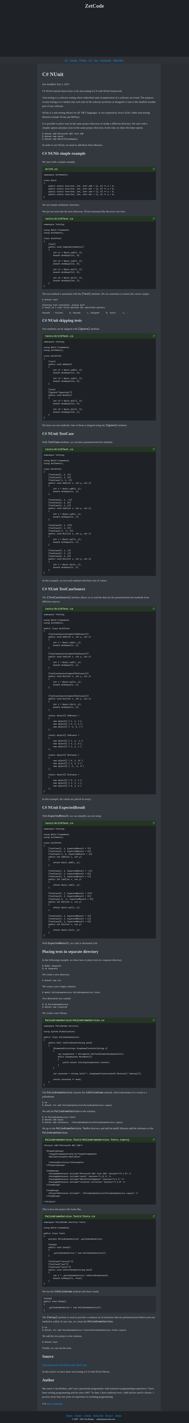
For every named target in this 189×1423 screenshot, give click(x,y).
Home (69, 1415)
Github (87, 1415)
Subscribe (118, 60)
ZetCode (94, 6)
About (118, 1415)
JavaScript (105, 60)
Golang (73, 60)
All (66, 60)
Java (96, 60)
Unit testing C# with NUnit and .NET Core (64, 1364)
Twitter (78, 1415)
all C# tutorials (54, 1403)
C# (90, 60)
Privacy (109, 1415)
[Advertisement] (94, 33)
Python (83, 60)
